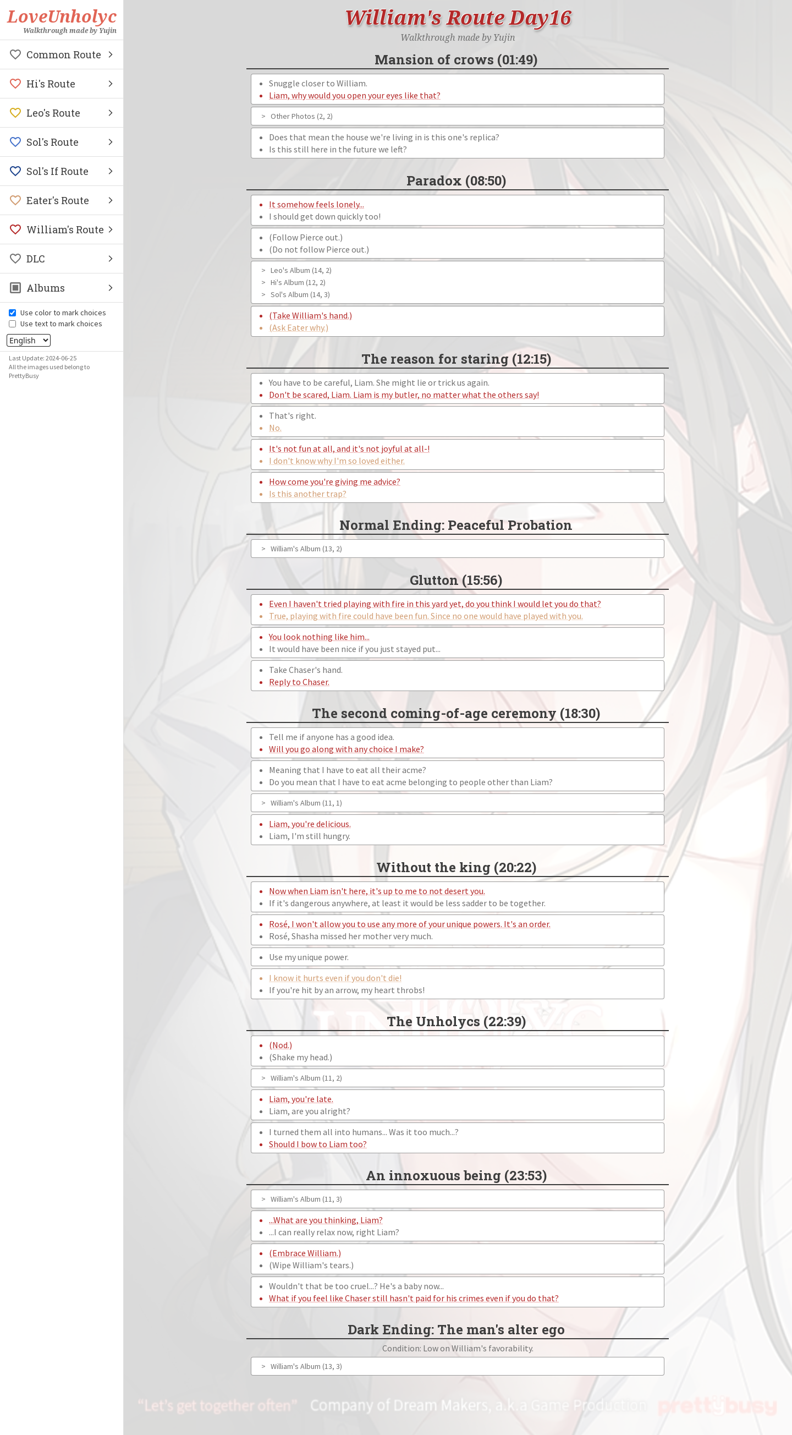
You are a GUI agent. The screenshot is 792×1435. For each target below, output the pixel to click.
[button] (61, 54)
